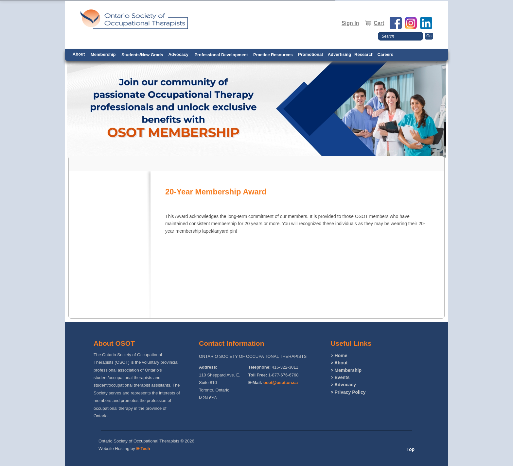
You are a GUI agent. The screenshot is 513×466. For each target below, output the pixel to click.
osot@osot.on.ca (280, 382)
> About (338, 362)
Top (410, 449)
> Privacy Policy (347, 392)
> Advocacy (343, 384)
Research (364, 54)
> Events (339, 377)
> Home (338, 355)
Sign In (350, 23)
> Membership (346, 370)
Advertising (339, 54)
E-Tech (143, 448)
